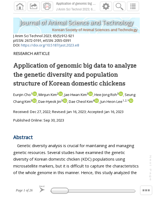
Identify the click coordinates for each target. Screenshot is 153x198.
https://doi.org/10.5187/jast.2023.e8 (50, 45)
